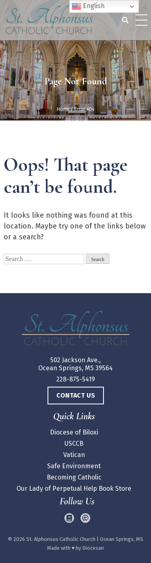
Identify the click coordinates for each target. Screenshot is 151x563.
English (88, 6)
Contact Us (75, 395)
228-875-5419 (75, 379)
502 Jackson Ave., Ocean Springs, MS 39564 (75, 364)
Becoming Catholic (74, 477)
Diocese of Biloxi (74, 432)
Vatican (74, 455)
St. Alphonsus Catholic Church (60, 539)
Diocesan (93, 548)
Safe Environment (74, 466)
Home (63, 109)
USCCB (73, 443)
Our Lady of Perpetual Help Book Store (74, 488)
